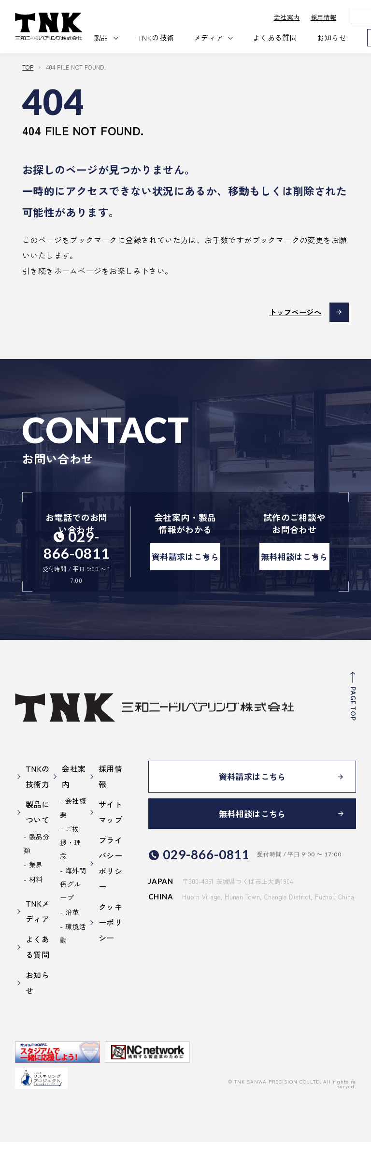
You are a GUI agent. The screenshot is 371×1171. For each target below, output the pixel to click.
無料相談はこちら (294, 572)
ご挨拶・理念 (70, 871)
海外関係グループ (73, 913)
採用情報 (337, 17)
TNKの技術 (170, 37)
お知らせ (346, 37)
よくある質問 (289, 37)
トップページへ (292, 312)
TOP (27, 67)
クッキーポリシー (110, 951)
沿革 (72, 941)
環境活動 (73, 962)
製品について (37, 840)
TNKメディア (38, 940)
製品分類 (37, 872)
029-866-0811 (79, 544)
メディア (223, 37)
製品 (115, 37)
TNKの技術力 (38, 805)
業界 (36, 893)
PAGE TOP (352, 733)
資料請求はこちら (185, 572)
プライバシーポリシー (110, 892)
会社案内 (300, 17)
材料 (36, 908)
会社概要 (73, 836)
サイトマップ (110, 840)
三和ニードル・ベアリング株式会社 (56, 26)
